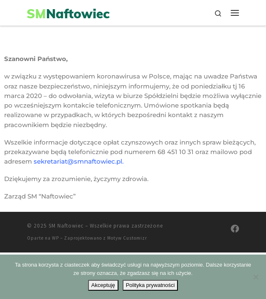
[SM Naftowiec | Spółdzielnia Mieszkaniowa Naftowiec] (68, 12)
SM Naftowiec (66, 225)
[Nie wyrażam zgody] (255, 277)
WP (55, 238)
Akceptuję (103, 285)
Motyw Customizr (127, 238)
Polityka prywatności (150, 285)
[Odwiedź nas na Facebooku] (235, 228)
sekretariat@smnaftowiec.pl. (78, 161)
